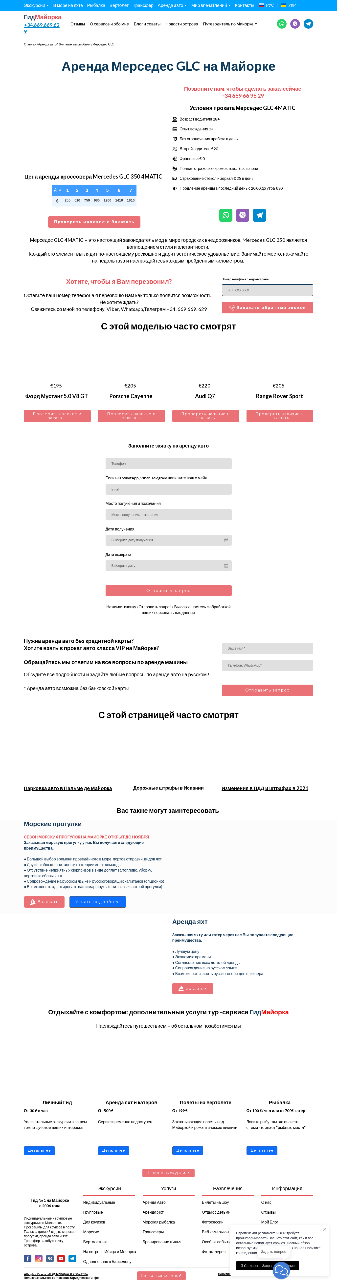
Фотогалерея (214, 1251)
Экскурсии (34, 5)
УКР (292, 5)
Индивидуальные (99, 1202)
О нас (266, 1202)
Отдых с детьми (216, 1212)
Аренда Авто (154, 1202)
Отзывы (77, 23)
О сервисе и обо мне (109, 23)
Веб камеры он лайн (220, 1231)
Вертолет (119, 5)
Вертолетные (95, 1241)
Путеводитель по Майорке (228, 23)
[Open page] (261, 5)
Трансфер (143, 5)
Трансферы (153, 1231)
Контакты (244, 5)
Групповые (93, 1212)
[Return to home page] (43, 16)
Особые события (217, 1241)
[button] (282, 24)
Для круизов (94, 1222)
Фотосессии (213, 1222)
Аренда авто (170, 5)
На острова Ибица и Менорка (109, 1251)
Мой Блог (269, 1222)
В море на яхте (68, 5)
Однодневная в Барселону (107, 1261)
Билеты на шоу (215, 1202)
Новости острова (181, 23)
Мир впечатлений (209, 5)
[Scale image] (242, 864)
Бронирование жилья (162, 1241)
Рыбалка (96, 5)
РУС (270, 5)
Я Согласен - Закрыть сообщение (268, 1266)
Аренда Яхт (153, 1212)
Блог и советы (147, 23)
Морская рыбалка (159, 1222)
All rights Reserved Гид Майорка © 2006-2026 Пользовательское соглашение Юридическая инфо (61, 1276)
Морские (91, 1231)
